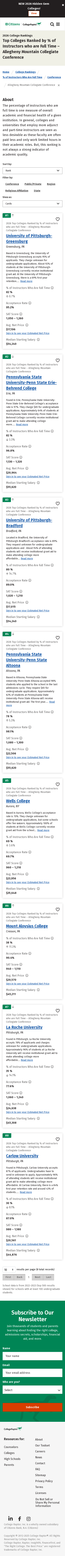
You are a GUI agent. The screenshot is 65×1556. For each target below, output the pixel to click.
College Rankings (25, 72)
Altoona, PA (13, 670)
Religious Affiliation (16, 190)
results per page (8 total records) (28, 1270)
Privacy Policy (44, 1481)
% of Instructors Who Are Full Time (22, 77)
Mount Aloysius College (27, 926)
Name (6, 1348)
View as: (7, 197)
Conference (54, 77)
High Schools (12, 1459)
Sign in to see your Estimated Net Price (27, 333)
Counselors (11, 1447)
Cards (9, 203)
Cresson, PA (13, 931)
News (38, 1457)
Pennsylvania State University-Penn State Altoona (26, 660)
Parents (9, 1465)
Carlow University (22, 1155)
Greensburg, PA (15, 246)
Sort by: (7, 164)
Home (6, 72)
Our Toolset (42, 1445)
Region (51, 184)
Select (8, 1390)
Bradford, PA (13, 531)
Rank (8, 170)
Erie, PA (10, 393)
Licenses (40, 1493)
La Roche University (24, 1027)
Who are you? (11, 1382)
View (34, 13)
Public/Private (33, 184)
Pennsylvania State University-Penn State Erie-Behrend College (31, 382)
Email (6, 1365)
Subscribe (32, 1407)
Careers (40, 1451)
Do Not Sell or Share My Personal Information (47, 1503)
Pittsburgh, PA (14, 1032)
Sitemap (40, 1475)
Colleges (9, 1453)
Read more (26, 281)
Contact (40, 1463)
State (37, 190)
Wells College (18, 800)
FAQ (37, 1469)
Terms (39, 1487)
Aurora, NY (12, 806)
